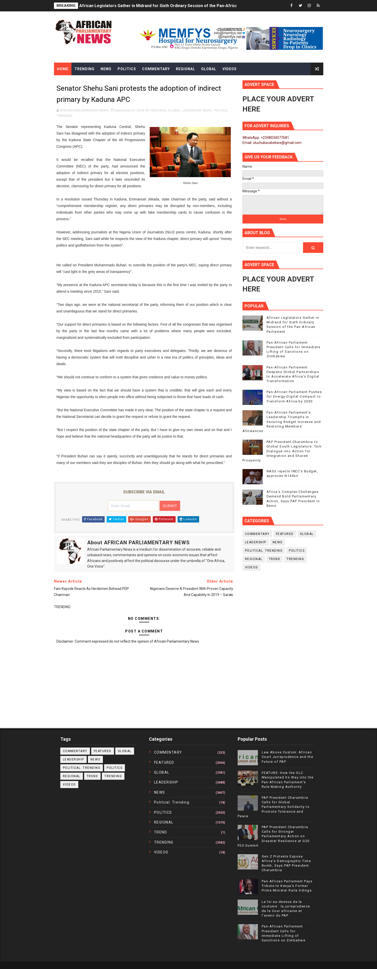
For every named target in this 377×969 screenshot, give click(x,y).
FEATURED (158, 110)
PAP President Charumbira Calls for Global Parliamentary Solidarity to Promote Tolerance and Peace (274, 807)
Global (208, 69)
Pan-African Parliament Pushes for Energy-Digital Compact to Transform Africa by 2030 (294, 396)
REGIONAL (253, 559)
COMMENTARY (257, 534)
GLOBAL (174, 110)
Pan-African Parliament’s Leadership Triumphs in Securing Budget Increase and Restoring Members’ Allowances (281, 422)
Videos (229, 69)
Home (62, 69)
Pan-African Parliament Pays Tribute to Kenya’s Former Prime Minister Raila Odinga (287, 885)
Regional (185, 69)
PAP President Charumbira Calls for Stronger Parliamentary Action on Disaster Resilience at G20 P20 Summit (274, 836)
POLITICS (220, 110)
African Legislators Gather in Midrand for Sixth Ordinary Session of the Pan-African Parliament (170, 5)
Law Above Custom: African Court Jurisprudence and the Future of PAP (287, 756)
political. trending (264, 550)
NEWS (207, 110)
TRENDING (64, 116)
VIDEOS (251, 567)
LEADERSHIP (191, 110)
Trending (84, 69)
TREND (274, 559)
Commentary (156, 69)
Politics (127, 69)
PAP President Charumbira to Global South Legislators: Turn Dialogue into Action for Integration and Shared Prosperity (282, 451)
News (106, 69)
